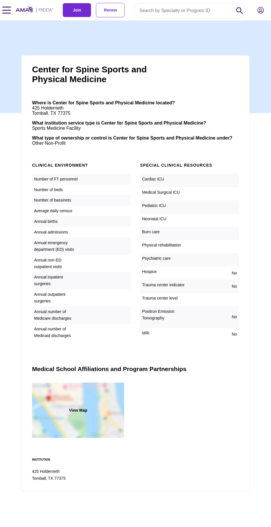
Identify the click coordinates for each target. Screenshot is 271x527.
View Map (78, 410)
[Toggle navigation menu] (6, 10)
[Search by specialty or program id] (184, 10)
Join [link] (77, 10)
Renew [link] (110, 10)
